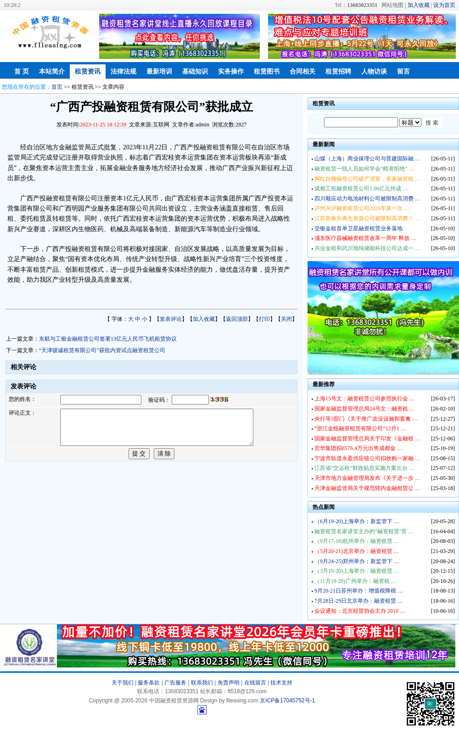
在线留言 (255, 682)
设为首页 (444, 5)
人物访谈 (374, 71)
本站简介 (52, 71)
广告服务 (175, 682)
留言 (403, 71)
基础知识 (195, 71)
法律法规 (123, 71)
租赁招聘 (338, 71)
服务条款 (149, 682)
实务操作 (231, 71)
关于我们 (123, 682)
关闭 (286, 319)
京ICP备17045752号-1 (287, 700)
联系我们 (202, 682)
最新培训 (159, 71)
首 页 (21, 71)
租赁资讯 (88, 71)
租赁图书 (267, 71)
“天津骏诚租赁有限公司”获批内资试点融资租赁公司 (102, 350)
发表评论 (171, 319)
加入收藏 (419, 5)
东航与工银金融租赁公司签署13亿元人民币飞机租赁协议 (108, 339)
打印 (264, 319)
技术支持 (281, 682)
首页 (56, 87)
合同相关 (302, 71)
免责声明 (229, 682)
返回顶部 (237, 319)
